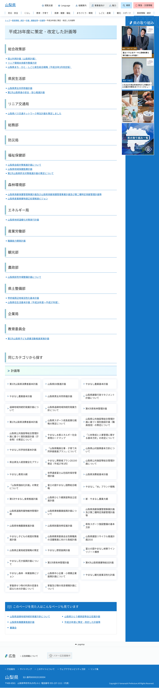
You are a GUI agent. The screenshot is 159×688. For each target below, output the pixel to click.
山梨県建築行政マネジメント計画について (100, 396)
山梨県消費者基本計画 (97, 474)
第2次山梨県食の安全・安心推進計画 (26, 92)
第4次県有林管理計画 (96, 408)
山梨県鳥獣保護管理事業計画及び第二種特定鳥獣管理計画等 (100, 512)
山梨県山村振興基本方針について (100, 450)
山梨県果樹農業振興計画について (62, 512)
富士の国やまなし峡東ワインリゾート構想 (100, 550)
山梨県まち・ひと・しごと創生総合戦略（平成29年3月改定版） (40, 67)
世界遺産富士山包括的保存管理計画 (62, 474)
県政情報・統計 (18, 20)
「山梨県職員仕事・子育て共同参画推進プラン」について (62, 450)
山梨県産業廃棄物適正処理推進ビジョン (28, 198)
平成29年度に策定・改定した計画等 (82, 622)
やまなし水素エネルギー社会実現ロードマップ (62, 436)
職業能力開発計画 (17, 240)
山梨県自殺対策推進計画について (24, 165)
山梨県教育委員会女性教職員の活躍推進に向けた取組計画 (62, 538)
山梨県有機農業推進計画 (22, 525)
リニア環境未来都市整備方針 (22, 63)
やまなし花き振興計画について (24, 562)
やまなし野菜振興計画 (59, 550)
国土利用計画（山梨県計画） (22, 58)
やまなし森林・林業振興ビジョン (24, 574)
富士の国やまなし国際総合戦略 (62, 486)
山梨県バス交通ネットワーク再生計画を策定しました (34, 113)
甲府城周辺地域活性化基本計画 (23, 298)
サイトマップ (26, 669)
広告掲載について (30, 656)
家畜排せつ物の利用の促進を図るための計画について (24, 587)
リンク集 (94, 669)
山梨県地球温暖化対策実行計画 (23, 219)
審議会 (13, 627)
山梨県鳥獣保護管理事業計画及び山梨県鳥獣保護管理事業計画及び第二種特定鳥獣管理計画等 (55, 194)
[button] (47, 5)
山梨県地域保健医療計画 (20, 169)
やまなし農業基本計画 (97, 384)
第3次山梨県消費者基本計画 (24, 384)
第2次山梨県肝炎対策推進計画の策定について (31, 173)
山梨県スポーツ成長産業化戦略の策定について (62, 422)
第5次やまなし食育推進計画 (24, 499)
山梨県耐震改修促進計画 (60, 525)
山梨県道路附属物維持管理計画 (24, 512)
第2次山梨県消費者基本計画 (24, 422)
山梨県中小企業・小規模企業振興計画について (62, 574)
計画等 (42, 20)
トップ (7, 20)
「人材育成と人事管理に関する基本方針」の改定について (100, 436)
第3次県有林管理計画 (58, 562)
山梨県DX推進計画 (57, 384)
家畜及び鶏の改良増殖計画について (62, 587)
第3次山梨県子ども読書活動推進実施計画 (28, 338)
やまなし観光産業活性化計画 (100, 574)
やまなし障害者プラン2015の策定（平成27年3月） (62, 462)
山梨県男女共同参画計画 (20, 88)
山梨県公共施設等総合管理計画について (100, 462)
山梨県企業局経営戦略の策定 (24, 550)
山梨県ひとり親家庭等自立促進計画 (62, 499)
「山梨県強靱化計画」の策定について (24, 486)
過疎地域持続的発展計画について (24, 408)
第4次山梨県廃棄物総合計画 (100, 562)
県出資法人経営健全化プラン (24, 462)
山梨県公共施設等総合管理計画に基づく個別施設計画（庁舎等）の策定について (24, 436)
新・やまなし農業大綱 (97, 499)
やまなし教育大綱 (18, 474)
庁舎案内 (11, 669)
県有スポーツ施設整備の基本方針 (100, 525)
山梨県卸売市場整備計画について (24, 277)
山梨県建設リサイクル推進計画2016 (100, 538)
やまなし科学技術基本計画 (23, 449)
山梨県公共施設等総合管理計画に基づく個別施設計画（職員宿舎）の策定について (100, 422)
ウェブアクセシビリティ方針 (72, 669)
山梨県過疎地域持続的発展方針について (62, 408)
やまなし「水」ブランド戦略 (100, 486)
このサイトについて (46, 669)
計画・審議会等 (32, 20)
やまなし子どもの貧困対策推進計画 (24, 538)
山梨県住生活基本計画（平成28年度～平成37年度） (34, 302)
